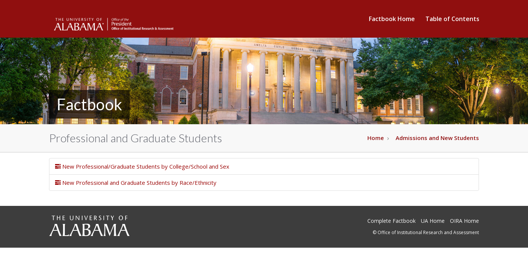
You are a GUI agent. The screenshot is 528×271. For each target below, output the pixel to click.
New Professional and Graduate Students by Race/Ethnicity (135, 182)
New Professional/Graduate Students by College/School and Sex (142, 166)
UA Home (433, 220)
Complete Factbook (391, 220)
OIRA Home (464, 220)
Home (375, 138)
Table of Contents (452, 19)
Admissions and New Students (437, 138)
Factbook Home (392, 19)
